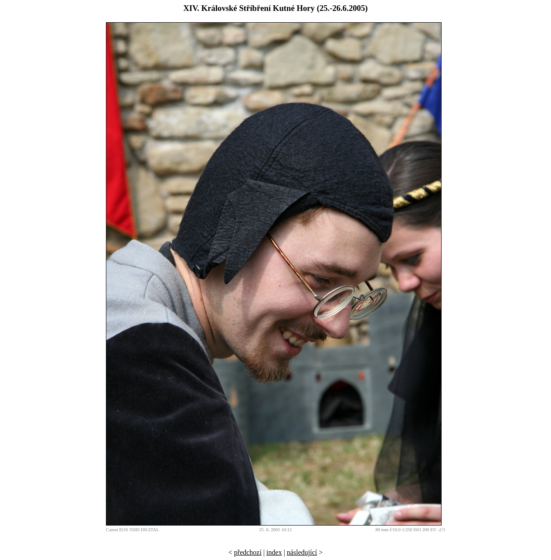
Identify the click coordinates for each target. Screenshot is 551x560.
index (274, 552)
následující (302, 552)
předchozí (248, 552)
